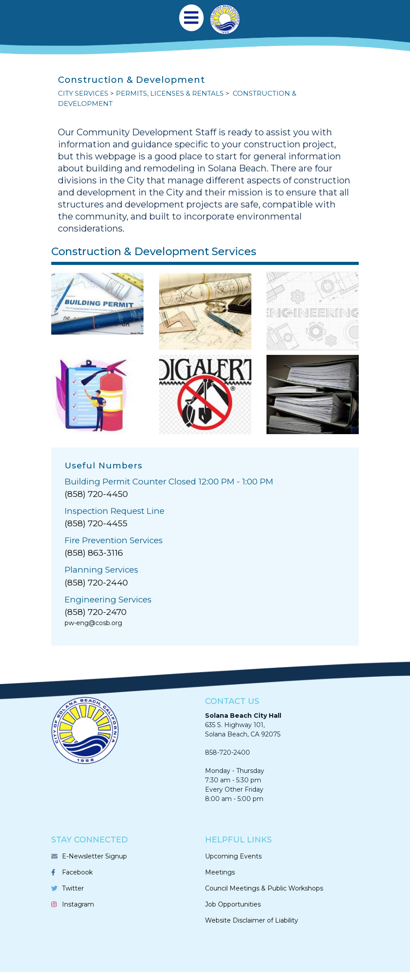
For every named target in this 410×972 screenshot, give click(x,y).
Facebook (77, 872)
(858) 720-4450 (96, 494)
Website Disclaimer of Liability (251, 920)
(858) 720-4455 (96, 523)
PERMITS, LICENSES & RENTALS (170, 93)
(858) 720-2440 (96, 583)
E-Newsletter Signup (94, 856)
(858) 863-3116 (94, 553)
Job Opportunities (233, 904)
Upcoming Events (233, 856)
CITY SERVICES (83, 93)
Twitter (73, 888)
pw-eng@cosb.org (93, 623)
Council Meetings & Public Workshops (264, 888)
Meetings (220, 872)
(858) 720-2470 (96, 612)
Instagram (78, 904)
